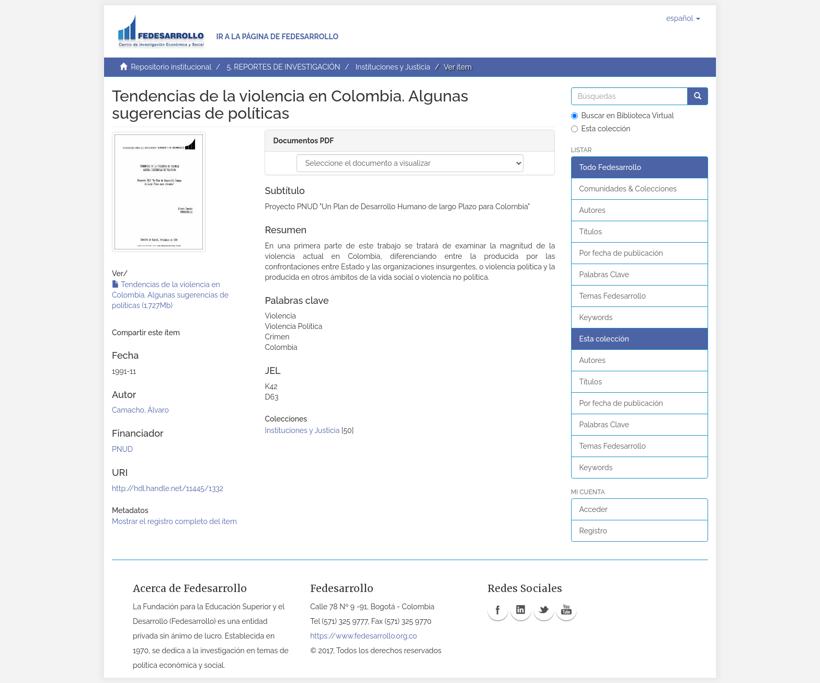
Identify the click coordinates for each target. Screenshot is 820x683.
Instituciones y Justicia (393, 67)
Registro (593, 531)
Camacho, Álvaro (140, 410)
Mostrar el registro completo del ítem (174, 521)
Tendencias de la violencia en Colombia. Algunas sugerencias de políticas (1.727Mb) (170, 295)
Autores (592, 210)
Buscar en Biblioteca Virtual (622, 115)
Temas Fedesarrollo (612, 296)
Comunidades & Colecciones (628, 189)
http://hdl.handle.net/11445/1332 (167, 488)
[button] (683, 18)
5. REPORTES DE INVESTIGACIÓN (283, 67)
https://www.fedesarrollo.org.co (363, 636)
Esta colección (601, 128)
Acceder (593, 509)
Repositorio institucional (171, 67)
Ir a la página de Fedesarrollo (277, 36)
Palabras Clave (604, 274)
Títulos (590, 231)
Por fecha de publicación (621, 253)
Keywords (596, 317)
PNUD (122, 449)
